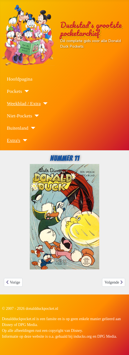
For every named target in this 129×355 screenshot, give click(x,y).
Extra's (13, 140)
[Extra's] (23, 140)
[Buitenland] (31, 128)
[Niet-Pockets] (35, 116)
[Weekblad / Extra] (44, 103)
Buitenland (17, 128)
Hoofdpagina (20, 79)
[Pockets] (25, 91)
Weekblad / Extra (24, 103)
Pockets (14, 91)
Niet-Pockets (19, 116)
